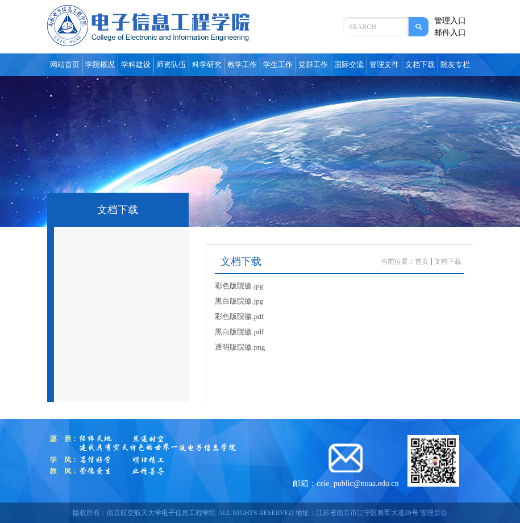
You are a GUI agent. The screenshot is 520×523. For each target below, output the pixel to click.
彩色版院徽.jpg (239, 285)
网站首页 (65, 64)
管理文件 (384, 64)
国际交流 (349, 64)
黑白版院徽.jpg (239, 301)
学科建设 (136, 64)
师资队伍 (171, 64)
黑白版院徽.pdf (239, 331)
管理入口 (450, 20)
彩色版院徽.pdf (239, 316)
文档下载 (420, 64)
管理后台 (433, 513)
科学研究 (207, 64)
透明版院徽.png (240, 347)
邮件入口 (450, 32)
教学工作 (242, 64)
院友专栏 (455, 64)
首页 (422, 261)
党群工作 (313, 64)
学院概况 (100, 64)
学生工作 (278, 64)
